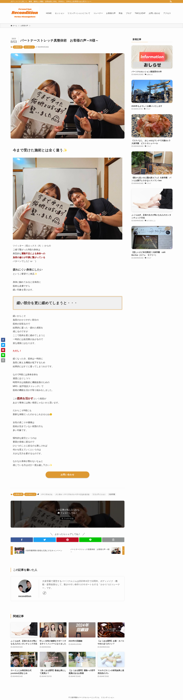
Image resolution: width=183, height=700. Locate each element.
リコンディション (99, 494)
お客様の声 (18, 47)
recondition (24, 596)
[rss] (170, 1)
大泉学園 (112, 494)
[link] (44, 593)
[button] (22, 539)
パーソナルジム (46, 494)
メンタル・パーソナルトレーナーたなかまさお (72, 494)
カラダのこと (29, 47)
